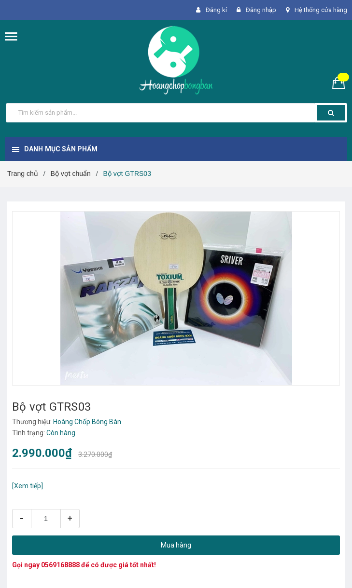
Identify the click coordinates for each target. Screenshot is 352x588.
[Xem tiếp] (27, 486)
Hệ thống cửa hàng (321, 9)
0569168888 (60, 565)
